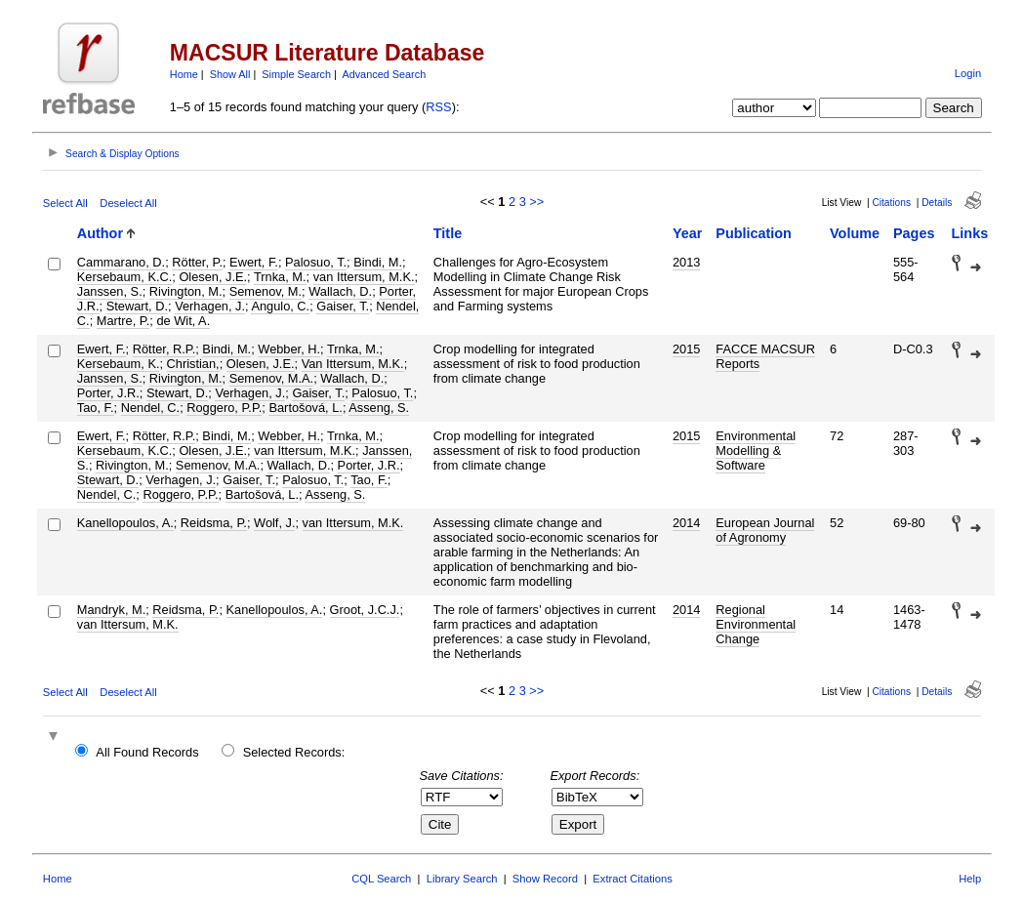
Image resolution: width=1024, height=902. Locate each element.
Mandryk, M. (111, 609)
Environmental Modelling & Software (756, 450)
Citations (891, 202)
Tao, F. (95, 407)
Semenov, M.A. (271, 378)
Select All (65, 203)
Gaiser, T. (342, 306)
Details (937, 202)
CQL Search (381, 878)
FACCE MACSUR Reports (765, 356)
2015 (686, 349)
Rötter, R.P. (164, 349)
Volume (855, 233)
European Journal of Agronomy (765, 530)
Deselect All (128, 203)
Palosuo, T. (316, 262)
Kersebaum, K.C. (124, 276)
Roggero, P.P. (224, 407)
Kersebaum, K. (118, 363)
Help (970, 878)
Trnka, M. (280, 276)
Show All (230, 74)
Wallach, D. (340, 291)
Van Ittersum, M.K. (353, 363)
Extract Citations (632, 878)
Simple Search (296, 74)
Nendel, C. (150, 407)
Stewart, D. (137, 306)
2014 (686, 522)
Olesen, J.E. (213, 276)
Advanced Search (384, 74)
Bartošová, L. (305, 407)
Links (970, 233)
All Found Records (147, 752)
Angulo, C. (280, 306)
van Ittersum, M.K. (364, 276)
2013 (686, 262)
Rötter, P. (197, 262)
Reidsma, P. (214, 522)
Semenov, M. (265, 291)
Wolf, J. (274, 522)
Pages (913, 233)
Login (968, 73)
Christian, (193, 363)
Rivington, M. (186, 291)
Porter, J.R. (108, 393)
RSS (438, 107)
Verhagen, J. (210, 306)
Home (184, 74)
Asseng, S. (378, 407)
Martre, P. (123, 320)
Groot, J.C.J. (365, 609)
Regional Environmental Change (756, 624)
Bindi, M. (377, 262)
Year (687, 233)
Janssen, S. (110, 291)
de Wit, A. (183, 320)
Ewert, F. (253, 262)
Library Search (462, 878)
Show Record (545, 878)
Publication (754, 233)
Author (100, 233)
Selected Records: (294, 752)
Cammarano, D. (121, 262)
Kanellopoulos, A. (125, 522)
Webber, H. (289, 349)
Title (447, 233)
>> (536, 201)
